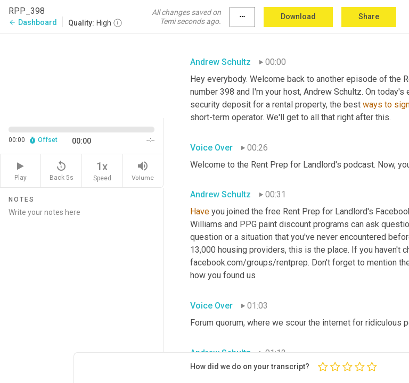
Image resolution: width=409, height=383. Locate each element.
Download (298, 16)
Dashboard (33, 22)
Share (368, 16)
